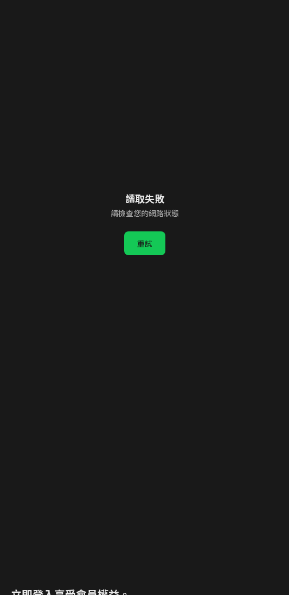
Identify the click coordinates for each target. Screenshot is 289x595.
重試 (144, 243)
